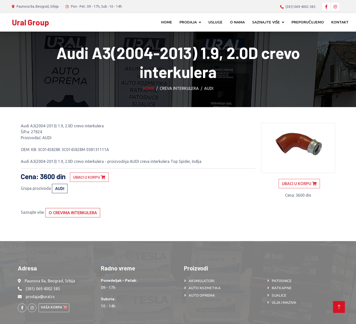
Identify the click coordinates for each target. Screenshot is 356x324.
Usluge (215, 22)
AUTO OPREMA (202, 295)
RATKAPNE (281, 288)
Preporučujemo (307, 22)
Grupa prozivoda (36, 188)
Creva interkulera (179, 88)
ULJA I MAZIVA (284, 302)
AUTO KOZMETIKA (205, 288)
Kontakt (340, 22)
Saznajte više (266, 22)
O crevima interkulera (73, 212)
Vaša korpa (54, 307)
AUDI (208, 88)
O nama (237, 22)
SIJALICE (279, 295)
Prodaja (188, 22)
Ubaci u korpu (89, 177)
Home (166, 22)
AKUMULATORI (201, 281)
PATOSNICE (281, 281)
